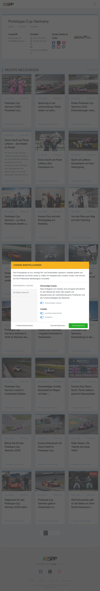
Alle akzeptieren (78, 325)
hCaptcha (48, 317)
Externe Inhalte (21, 293)
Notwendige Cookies (23, 286)
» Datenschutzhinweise (24, 325)
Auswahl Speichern (57, 325)
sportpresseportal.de (53, 313)
